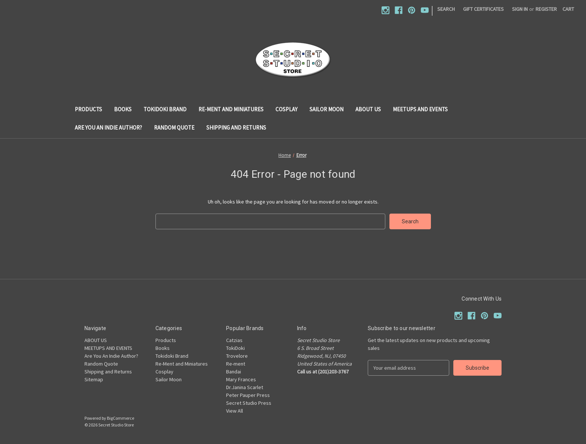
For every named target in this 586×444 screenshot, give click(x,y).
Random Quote (174, 127)
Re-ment (235, 363)
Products (88, 109)
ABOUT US (368, 109)
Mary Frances (241, 379)
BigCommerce (120, 418)
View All (234, 410)
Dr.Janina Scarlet (244, 387)
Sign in (520, 9)
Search (446, 9)
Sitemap (93, 379)
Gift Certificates (483, 9)
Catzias (234, 340)
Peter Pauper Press (248, 395)
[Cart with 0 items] (568, 9)
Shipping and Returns (236, 127)
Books (123, 109)
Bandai (233, 371)
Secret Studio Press (248, 403)
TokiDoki (235, 348)
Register (546, 9)
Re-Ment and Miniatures (230, 109)
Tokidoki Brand (165, 109)
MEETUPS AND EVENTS (420, 109)
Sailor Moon (326, 109)
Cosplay (286, 109)
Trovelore (237, 356)
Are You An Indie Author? (108, 127)
